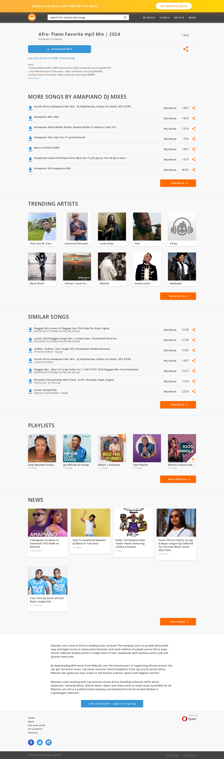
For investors (35, 728)
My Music (149, 17)
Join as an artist (36, 725)
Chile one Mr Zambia (42, 243)
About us (33, 732)
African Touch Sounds (77, 283)
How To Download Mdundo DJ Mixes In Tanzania (89, 541)
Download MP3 (59, 49)
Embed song (67, 58)
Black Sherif (37, 283)
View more (33, 78)
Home (31, 717)
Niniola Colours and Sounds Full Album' (182, 464)
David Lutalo (142, 283)
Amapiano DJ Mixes (50, 39)
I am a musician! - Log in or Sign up (112, 703)
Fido (137, 243)
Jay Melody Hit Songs (76, 464)
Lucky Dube (107, 243)
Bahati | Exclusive (109, 464)
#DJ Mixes (170, 108)
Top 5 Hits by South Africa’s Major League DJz (47, 599)
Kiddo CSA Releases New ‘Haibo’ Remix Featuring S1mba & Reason (130, 543)
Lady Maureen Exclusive (42, 464)
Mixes (192, 17)
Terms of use (172, 755)
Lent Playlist (140, 464)
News (31, 721)
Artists (179, 17)
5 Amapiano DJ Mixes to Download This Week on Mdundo (44, 543)
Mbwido (104, 283)
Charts (164, 17)
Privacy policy (189, 755)
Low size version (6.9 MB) (43, 58)
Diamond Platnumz (77, 243)
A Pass (173, 243)
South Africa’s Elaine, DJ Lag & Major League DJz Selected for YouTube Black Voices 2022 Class (175, 545)
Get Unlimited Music (174, 6)
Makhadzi (176, 283)
